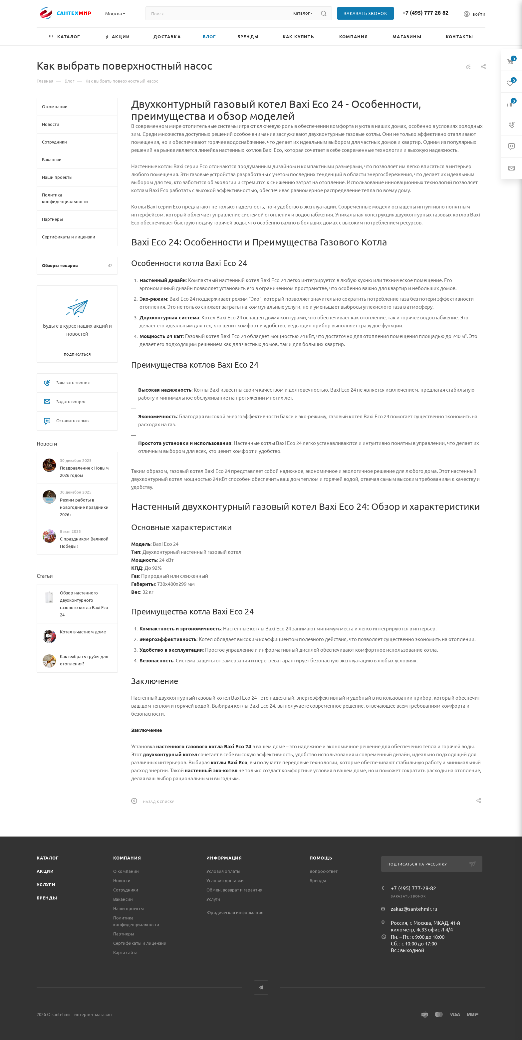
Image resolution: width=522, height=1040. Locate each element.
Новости (47, 443)
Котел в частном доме (83, 631)
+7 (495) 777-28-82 (425, 12)
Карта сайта (125, 952)
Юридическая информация (234, 912)
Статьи (45, 575)
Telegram (261, 987)
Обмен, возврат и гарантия (234, 889)
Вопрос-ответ (324, 871)
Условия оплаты (223, 871)
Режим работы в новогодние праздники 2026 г (84, 507)
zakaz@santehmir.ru (414, 908)
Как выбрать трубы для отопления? (84, 659)
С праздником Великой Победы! (84, 542)
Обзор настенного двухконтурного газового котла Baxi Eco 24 (84, 603)
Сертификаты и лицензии (139, 943)
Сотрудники (125, 889)
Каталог (48, 858)
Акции (45, 871)
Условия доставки (225, 880)
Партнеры (123, 933)
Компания (127, 858)
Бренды (47, 897)
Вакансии (123, 899)
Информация (224, 858)
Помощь (321, 858)
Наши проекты (128, 908)
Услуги (46, 884)
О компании (126, 871)
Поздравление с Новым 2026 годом (84, 471)
